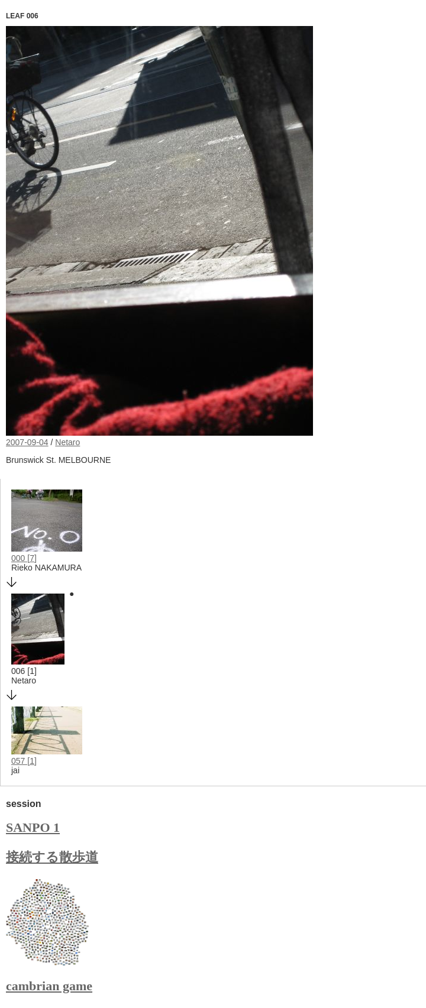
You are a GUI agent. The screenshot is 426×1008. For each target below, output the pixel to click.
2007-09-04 (27, 442)
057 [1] (24, 761)
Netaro (67, 442)
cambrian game (49, 985)
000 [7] (24, 558)
